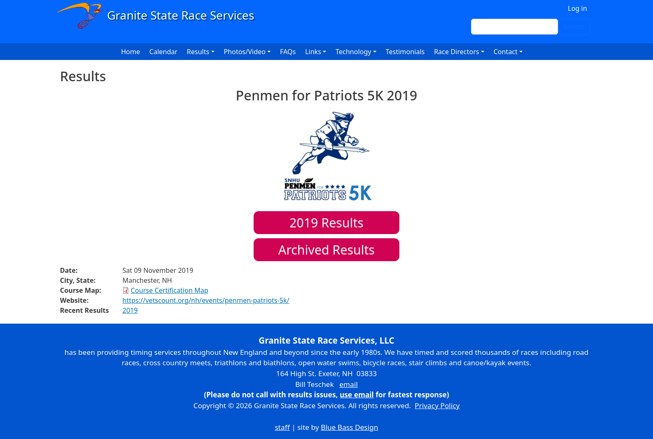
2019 (130, 310)
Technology (353, 51)
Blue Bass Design (349, 427)
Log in (577, 8)
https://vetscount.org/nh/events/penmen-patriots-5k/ (205, 300)
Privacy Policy (437, 405)
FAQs (288, 51)
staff (282, 427)
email (348, 384)
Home (130, 51)
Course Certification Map (169, 290)
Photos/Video (245, 51)
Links (313, 51)
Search (574, 26)
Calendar (164, 51)
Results (326, 222)
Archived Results (326, 249)
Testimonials (405, 51)
